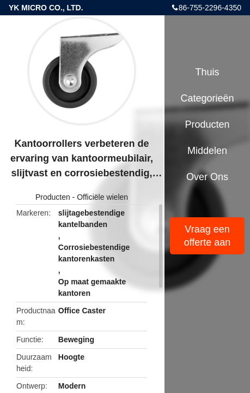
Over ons (207, 176)
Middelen (207, 150)
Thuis (207, 72)
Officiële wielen (102, 197)
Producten (52, 197)
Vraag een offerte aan (207, 236)
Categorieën (207, 98)
